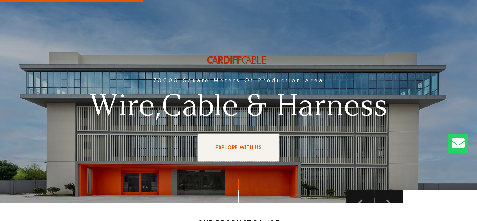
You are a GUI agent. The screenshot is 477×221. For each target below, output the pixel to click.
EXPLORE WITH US (238, 147)
